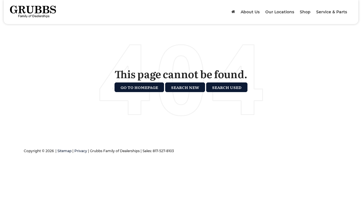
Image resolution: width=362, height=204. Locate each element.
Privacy (80, 151)
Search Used (227, 87)
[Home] (233, 11)
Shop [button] (305, 11)
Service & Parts (331, 11)
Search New (185, 87)
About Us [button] (250, 11)
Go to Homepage (139, 87)
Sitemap (64, 151)
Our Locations (279, 11)
